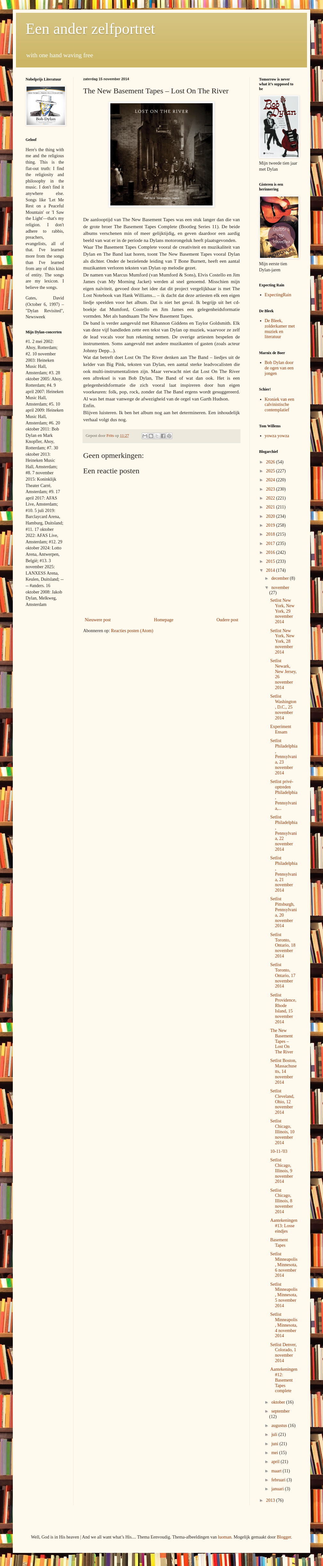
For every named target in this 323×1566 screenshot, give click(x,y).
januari (278, 1488)
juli (274, 1434)
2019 (271, 525)
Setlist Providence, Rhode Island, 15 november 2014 (283, 1008)
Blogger (284, 1537)
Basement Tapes (279, 1242)
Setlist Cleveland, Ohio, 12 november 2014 (282, 1102)
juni (275, 1443)
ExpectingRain (278, 294)
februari (279, 1479)
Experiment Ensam (280, 729)
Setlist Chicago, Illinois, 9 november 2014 (281, 1171)
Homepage (163, 619)
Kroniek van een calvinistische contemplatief (280, 405)
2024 (271, 479)
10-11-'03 (278, 1151)
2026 (271, 462)
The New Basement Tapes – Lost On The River (281, 1041)
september (280, 1411)
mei (275, 1452)
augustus (279, 1425)
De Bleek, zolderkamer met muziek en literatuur (280, 328)
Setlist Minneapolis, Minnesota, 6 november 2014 (283, 1265)
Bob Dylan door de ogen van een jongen (279, 368)
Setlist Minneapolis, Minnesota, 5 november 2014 (283, 1295)
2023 (271, 489)
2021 (271, 507)
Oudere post (227, 619)
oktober (278, 1402)
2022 (271, 498)
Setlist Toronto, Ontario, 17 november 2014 (282, 975)
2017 (271, 543)
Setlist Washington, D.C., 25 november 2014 (283, 707)
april (275, 1461)
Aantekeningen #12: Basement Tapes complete (283, 1380)
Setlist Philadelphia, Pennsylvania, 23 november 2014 (283, 756)
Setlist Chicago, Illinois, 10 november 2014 (282, 1132)
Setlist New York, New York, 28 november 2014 (282, 641)
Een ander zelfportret (90, 28)
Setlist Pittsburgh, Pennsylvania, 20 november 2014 (283, 912)
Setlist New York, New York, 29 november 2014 (282, 611)
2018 (271, 534)
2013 (271, 1500)
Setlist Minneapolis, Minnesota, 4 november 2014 (283, 1325)
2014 (271, 570)
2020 (271, 516)
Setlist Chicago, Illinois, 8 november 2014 (281, 1201)
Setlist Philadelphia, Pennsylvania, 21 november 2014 (283, 874)
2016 (271, 552)
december (280, 578)
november (280, 587)
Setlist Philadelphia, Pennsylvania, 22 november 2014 (283, 833)
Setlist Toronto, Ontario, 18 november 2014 (282, 945)
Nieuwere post (98, 619)
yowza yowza (277, 435)
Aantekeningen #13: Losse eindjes (283, 1226)
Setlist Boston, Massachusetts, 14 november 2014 (283, 1071)
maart (276, 1471)
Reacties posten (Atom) (132, 630)
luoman (224, 1537)
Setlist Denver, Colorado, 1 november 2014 (283, 1352)
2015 (271, 561)
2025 (271, 471)
